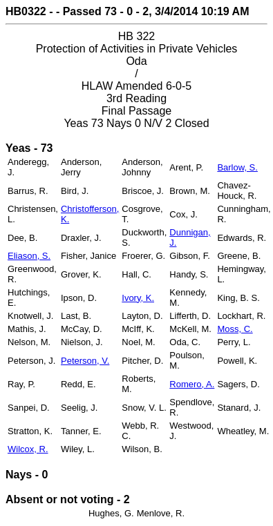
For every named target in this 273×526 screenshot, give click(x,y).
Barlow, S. (237, 167)
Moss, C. (234, 329)
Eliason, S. (29, 256)
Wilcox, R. (28, 449)
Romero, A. (191, 384)
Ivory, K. (138, 298)
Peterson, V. (85, 360)
